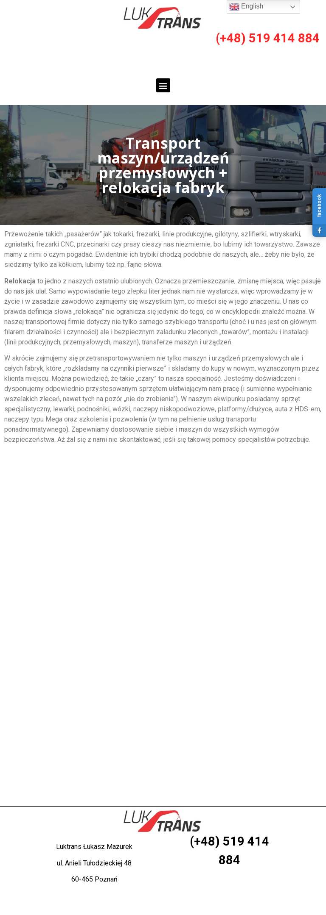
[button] (163, 85)
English (246, 7)
